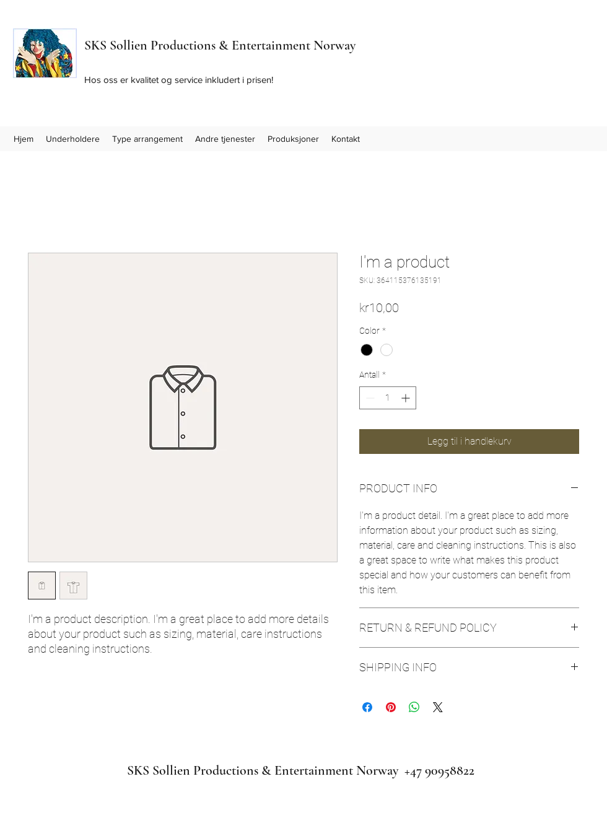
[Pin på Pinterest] (390, 707)
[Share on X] (437, 707)
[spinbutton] (388, 398)
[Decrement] (369, 398)
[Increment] (406, 398)
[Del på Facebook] (367, 707)
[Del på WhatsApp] (414, 707)
